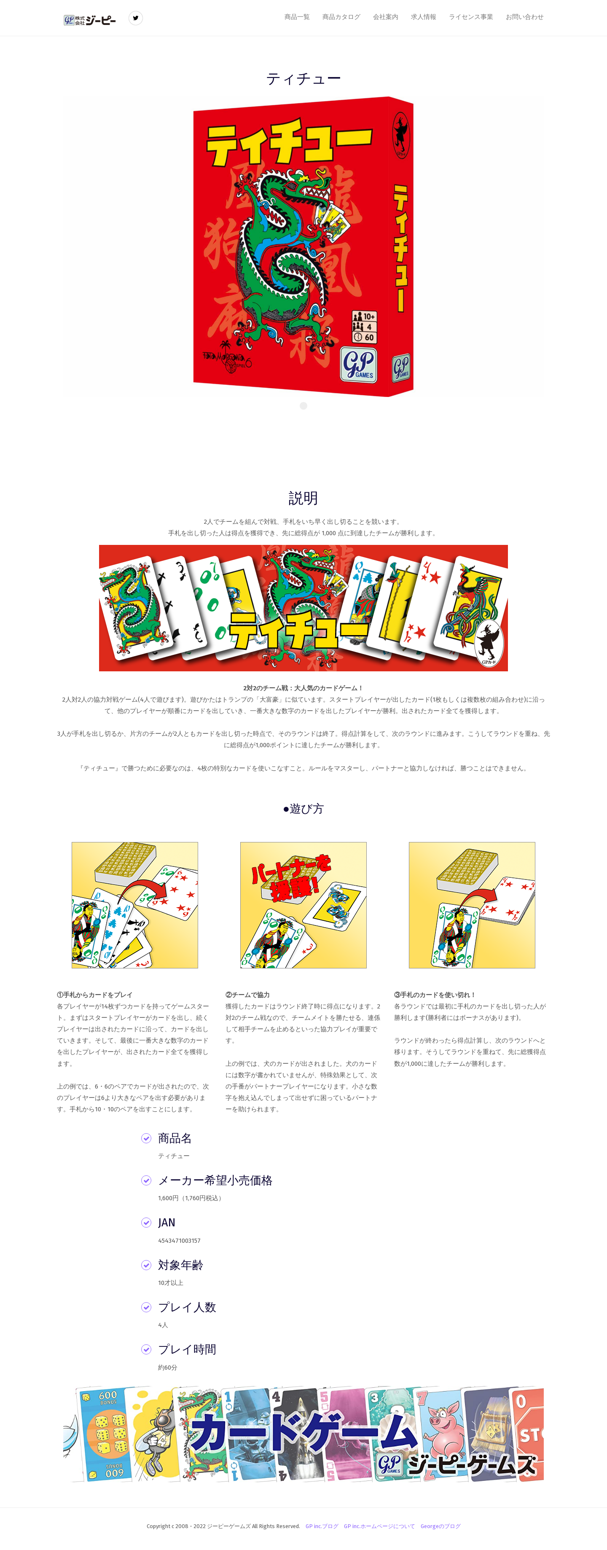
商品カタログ (341, 17)
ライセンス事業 (471, 17)
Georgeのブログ (441, 1526)
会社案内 (385, 17)
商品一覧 (297, 17)
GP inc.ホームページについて (379, 1526)
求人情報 (423, 17)
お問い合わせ (525, 17)
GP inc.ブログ (322, 1526)
